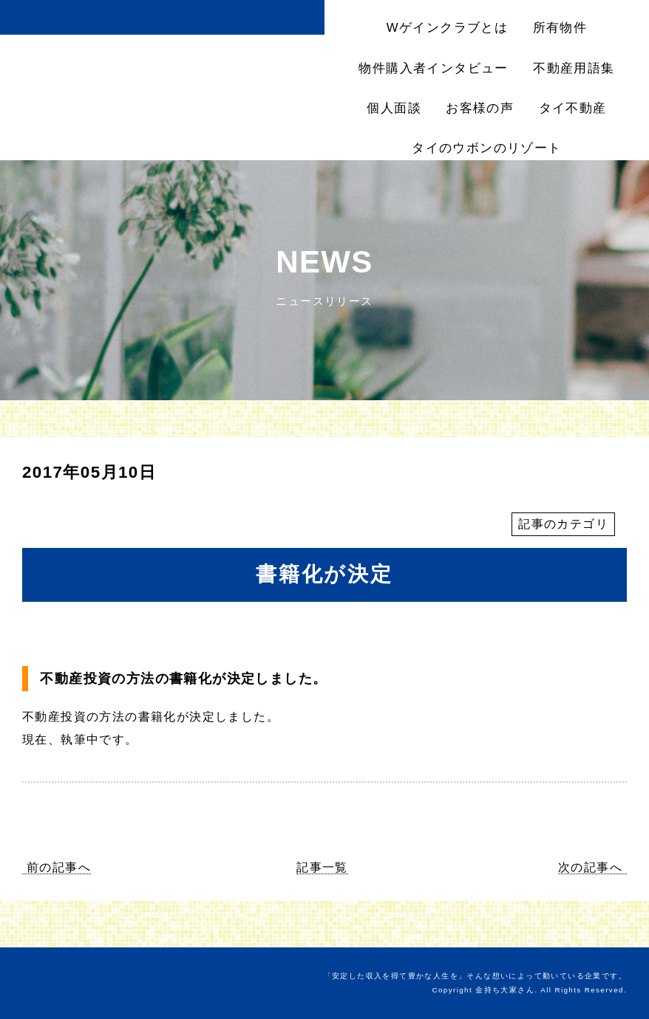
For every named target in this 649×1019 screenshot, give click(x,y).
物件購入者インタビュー (433, 68)
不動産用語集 (573, 68)
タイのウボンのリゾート (486, 148)
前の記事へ (59, 867)
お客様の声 (480, 108)
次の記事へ (590, 867)
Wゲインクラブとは (447, 28)
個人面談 (394, 108)
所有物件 (560, 28)
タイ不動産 (573, 108)
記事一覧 (322, 867)
